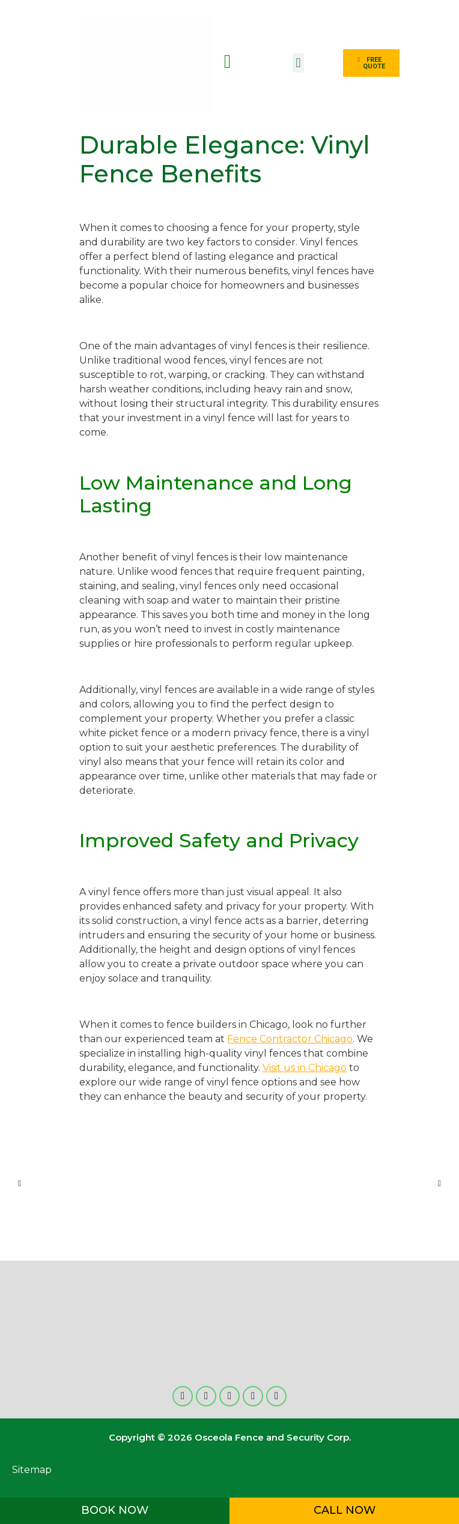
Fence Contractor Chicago (290, 1039)
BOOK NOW (114, 1510)
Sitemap (32, 1469)
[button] (298, 63)
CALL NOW (344, 1510)
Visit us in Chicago (305, 1067)
